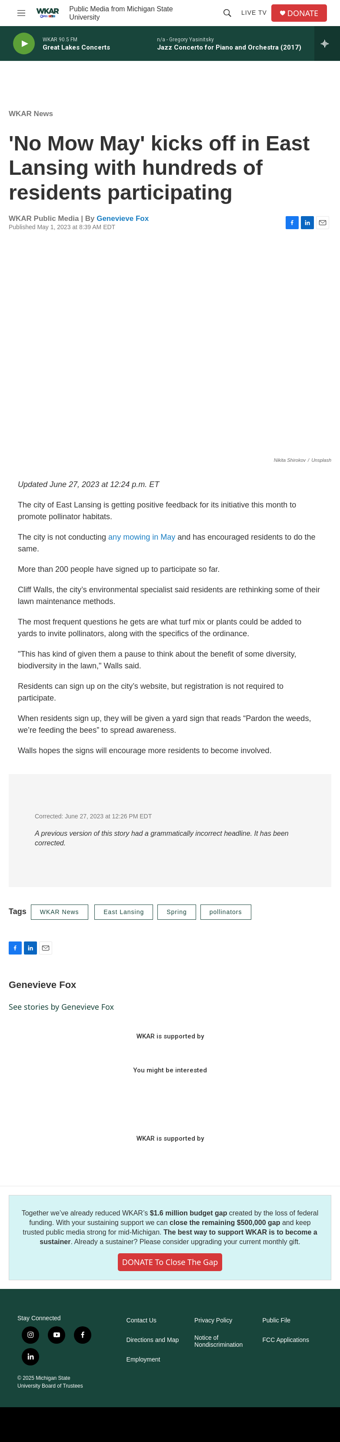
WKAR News (31, 114)
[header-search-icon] (227, 13)
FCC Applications (286, 1340)
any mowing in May (142, 537)
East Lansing (123, 911)
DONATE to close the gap (170, 1262)
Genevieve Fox (123, 218)
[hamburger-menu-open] (21, 13)
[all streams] (327, 43)
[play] (24, 44)
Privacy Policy (213, 1320)
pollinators (226, 911)
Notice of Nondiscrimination (218, 1341)
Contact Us (142, 1320)
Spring (177, 911)
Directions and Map (153, 1340)
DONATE (302, 13)
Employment (143, 1359)
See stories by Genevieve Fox (61, 1006)
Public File (277, 1320)
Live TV (254, 12)
